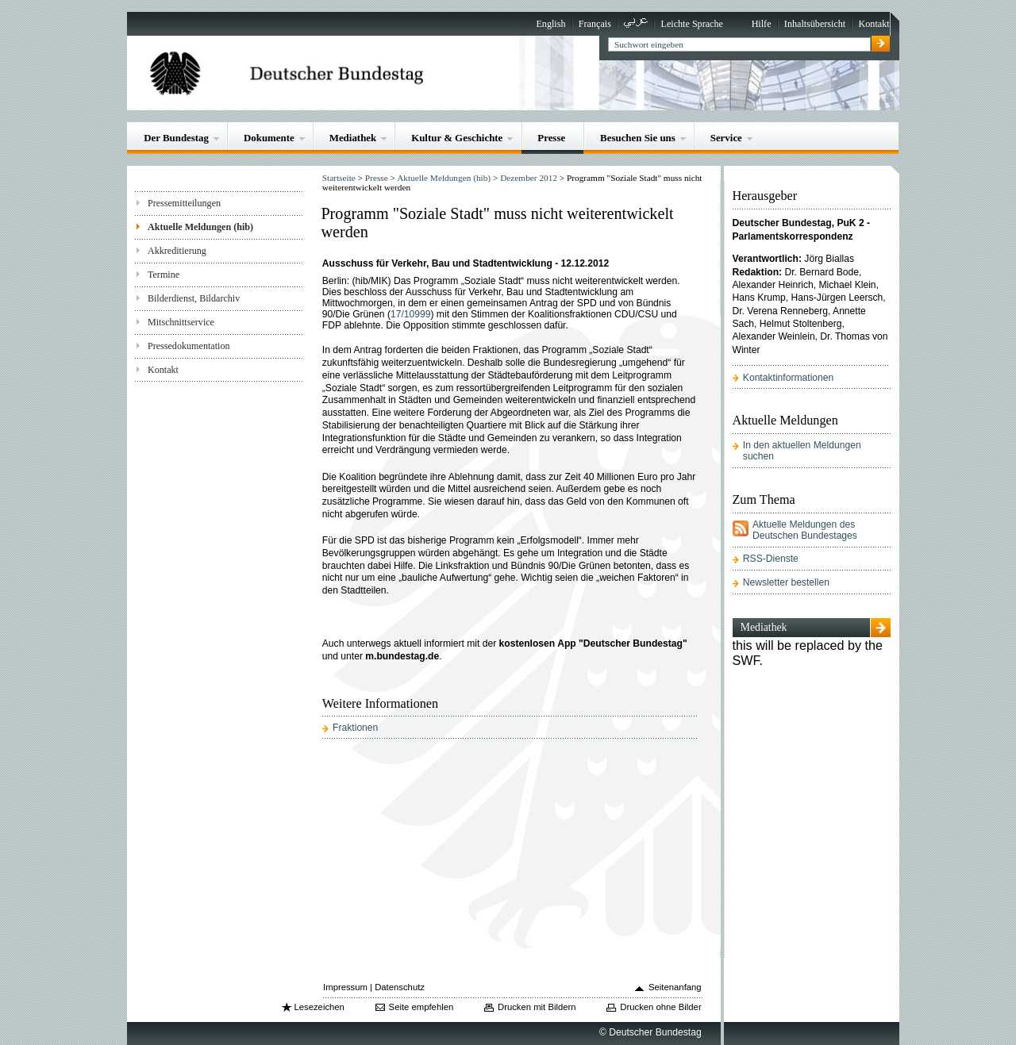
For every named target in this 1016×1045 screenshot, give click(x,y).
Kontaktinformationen (788, 377)
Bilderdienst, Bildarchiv (194, 298)
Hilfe (762, 23)
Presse (551, 138)
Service (726, 138)
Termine (163, 274)
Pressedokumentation (189, 346)
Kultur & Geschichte (456, 138)
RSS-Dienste (771, 558)
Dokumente (269, 138)
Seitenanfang (675, 987)
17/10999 (411, 314)
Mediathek (353, 138)
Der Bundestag (176, 138)
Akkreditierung (177, 250)
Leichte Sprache (692, 23)
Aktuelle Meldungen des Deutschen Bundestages (804, 530)
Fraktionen (355, 727)
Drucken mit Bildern (537, 1007)
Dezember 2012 (528, 177)
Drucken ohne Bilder (660, 1007)
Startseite (339, 177)
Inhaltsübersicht (814, 23)
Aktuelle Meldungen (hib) (200, 226)
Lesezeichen (319, 1007)
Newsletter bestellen (786, 582)
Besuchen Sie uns (637, 138)
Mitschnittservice (181, 322)
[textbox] (739, 44)
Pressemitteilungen (184, 203)
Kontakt (874, 23)
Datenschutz (400, 987)
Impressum (345, 987)
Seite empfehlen (421, 1007)
